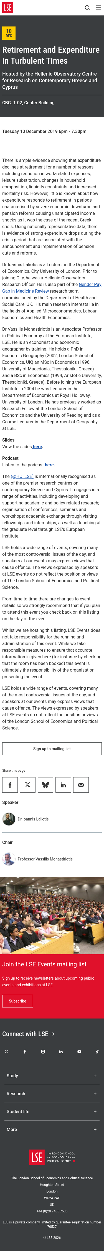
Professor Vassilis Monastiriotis (45, 859)
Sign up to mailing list (52, 749)
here (37, 446)
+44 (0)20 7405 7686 (52, 1211)
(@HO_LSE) (22, 476)
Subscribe (17, 1001)
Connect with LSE (28, 1034)
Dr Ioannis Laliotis (33, 819)
